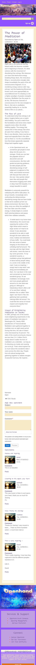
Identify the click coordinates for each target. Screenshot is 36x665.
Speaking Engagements (19, 623)
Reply (7, 473)
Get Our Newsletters (18, 641)
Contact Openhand (17, 639)
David (19, 546)
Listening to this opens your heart (17, 480)
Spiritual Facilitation (19, 625)
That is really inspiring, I (13, 543)
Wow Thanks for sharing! (14, 513)
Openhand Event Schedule (19, 620)
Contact (14, 2)
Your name (9, 412)
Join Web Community (19, 644)
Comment (8, 419)
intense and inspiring (12, 455)
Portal (9, 2)
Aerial (18, 459)
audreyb (19, 484)
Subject (7, 405)
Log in (20, 2)
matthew (19, 516)
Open (16, 39)
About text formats (11, 434)
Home (4, 2)
